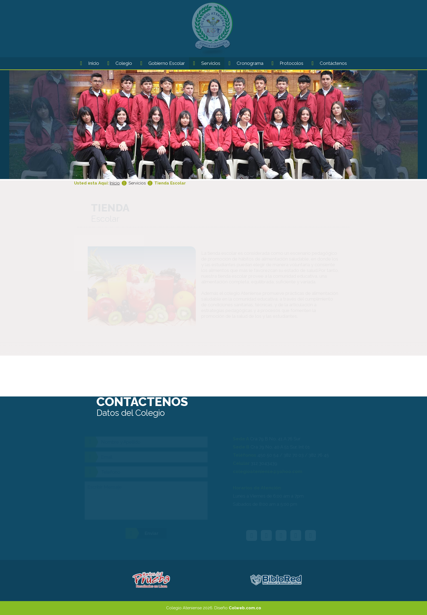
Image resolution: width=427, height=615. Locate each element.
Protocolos (285, 63)
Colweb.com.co (245, 607)
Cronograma (243, 63)
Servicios (204, 63)
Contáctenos (327, 63)
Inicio (87, 63)
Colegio (117, 63)
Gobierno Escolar (160, 63)
